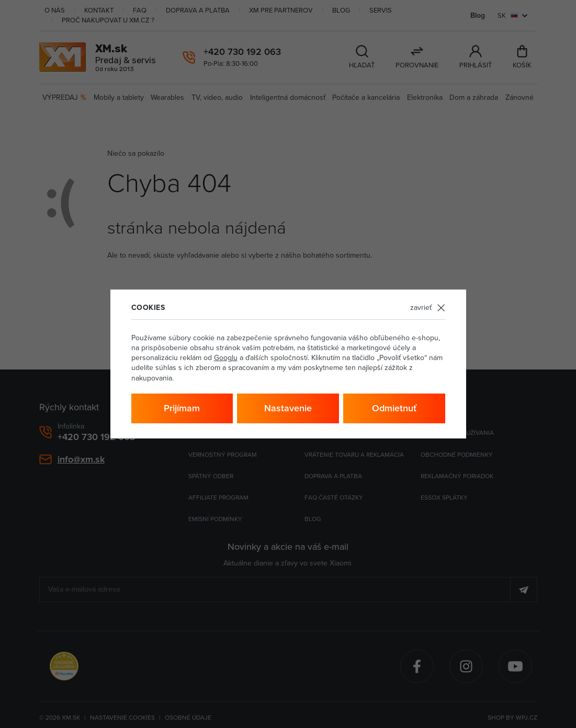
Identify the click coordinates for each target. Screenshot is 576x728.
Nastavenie (288, 407)
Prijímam (182, 407)
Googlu (226, 357)
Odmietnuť (394, 407)
